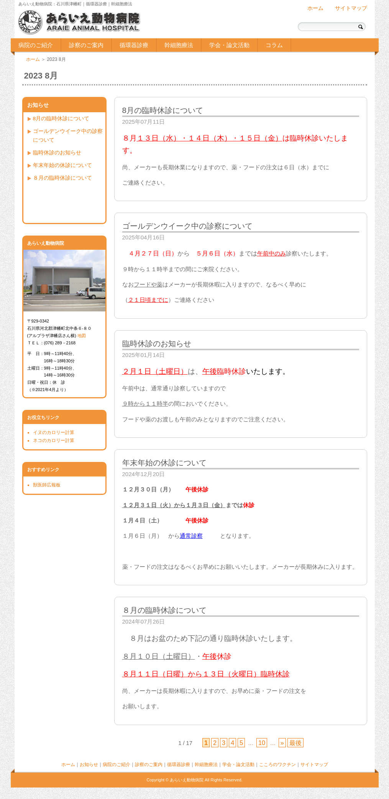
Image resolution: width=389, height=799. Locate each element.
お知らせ (89, 764)
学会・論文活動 (229, 45)
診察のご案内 (86, 45)
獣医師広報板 (47, 485)
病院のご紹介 (35, 45)
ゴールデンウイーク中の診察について (68, 135)
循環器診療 (134, 45)
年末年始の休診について (62, 165)
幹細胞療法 (178, 45)
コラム (274, 45)
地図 (81, 335)
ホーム (315, 8)
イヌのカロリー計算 (53, 432)
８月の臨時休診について (62, 178)
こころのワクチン (277, 764)
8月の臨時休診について (61, 118)
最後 (295, 742)
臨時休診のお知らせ (57, 153)
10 (261, 742)
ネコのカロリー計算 (53, 440)
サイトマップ (351, 8)
